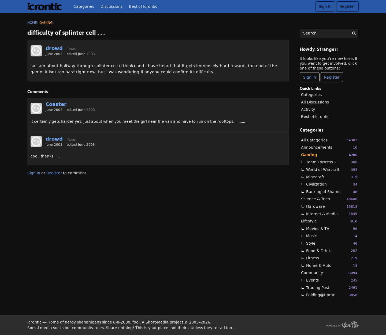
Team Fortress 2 (331, 162)
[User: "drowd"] (36, 50)
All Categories (329, 140)
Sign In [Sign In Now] (309, 77)
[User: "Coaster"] (36, 108)
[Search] (354, 33)
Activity (308, 109)
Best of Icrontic (143, 6)
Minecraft (331, 176)
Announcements (329, 147)
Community (329, 272)
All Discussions (315, 102)
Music (331, 235)
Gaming (329, 154)
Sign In (325, 6)
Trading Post (331, 287)
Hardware (331, 206)
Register (347, 6)
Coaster (56, 104)
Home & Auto (331, 265)
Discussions (112, 6)
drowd (54, 48)
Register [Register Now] (332, 77)
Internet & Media (331, 213)
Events (331, 280)
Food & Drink (331, 250)
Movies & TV (331, 228)
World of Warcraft (331, 169)
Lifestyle (329, 221)
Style (331, 243)
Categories (83, 6)
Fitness (331, 258)
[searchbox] (329, 33)
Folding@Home (331, 295)
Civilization (331, 184)
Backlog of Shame (331, 191)
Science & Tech (329, 199)
